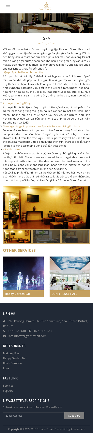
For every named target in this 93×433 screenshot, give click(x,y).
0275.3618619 (40, 331)
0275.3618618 (15, 331)
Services (8, 385)
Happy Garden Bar (17, 294)
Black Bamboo (12, 363)
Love (6, 368)
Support (8, 390)
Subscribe (74, 415)
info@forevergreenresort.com (25, 336)
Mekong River (12, 353)
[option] (46, 207)
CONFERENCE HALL (64, 294)
